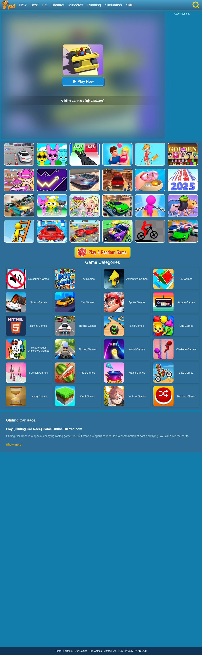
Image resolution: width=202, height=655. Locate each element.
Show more (13, 444)
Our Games (81, 651)
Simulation (113, 5)
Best (34, 5)
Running (94, 5)
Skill (129, 5)
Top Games (95, 651)
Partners (68, 651)
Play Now (83, 81)
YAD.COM (141, 651)
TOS (120, 651)
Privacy (129, 651)
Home (58, 651)
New (22, 5)
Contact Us (110, 651)
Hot (44, 5)
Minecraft (75, 5)
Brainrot (58, 5)
